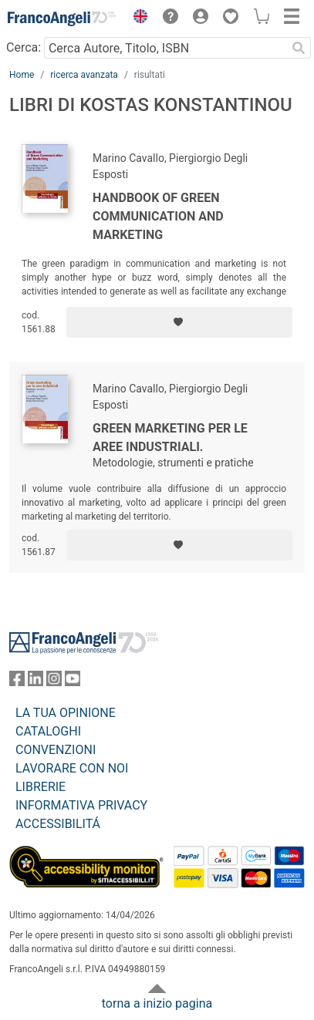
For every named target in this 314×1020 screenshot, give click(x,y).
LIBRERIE (40, 786)
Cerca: (23, 47)
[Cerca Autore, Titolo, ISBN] (165, 48)
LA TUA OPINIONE (65, 712)
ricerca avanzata (84, 74)
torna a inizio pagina (157, 1003)
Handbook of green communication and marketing (158, 216)
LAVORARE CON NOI (71, 768)
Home (21, 74)
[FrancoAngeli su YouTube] (72, 682)
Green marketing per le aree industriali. (170, 437)
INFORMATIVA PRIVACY (81, 805)
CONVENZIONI (55, 749)
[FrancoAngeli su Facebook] (17, 682)
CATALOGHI (48, 731)
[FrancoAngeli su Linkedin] (35, 682)
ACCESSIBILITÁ (57, 823)
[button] (136, 18)
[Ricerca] (298, 48)
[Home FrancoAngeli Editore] (62, 18)
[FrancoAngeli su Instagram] (54, 682)
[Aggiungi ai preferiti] (179, 322)
